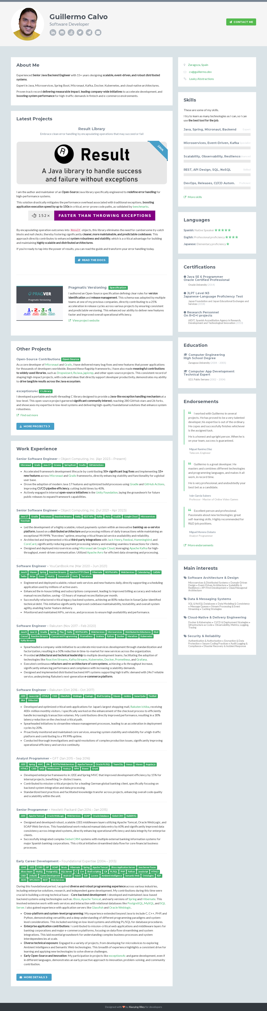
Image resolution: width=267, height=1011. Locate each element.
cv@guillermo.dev (200, 71)
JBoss (76, 899)
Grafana (141, 659)
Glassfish (97, 907)
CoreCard (30, 544)
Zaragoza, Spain (198, 64)
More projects (35, 426)
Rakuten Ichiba (139, 706)
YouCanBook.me (61, 566)
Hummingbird (143, 539)
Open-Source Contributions (38, 359)
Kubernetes (96, 659)
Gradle (134, 484)
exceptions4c (27, 391)
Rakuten (56, 626)
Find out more (27, 415)
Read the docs (91, 260)
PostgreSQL (135, 903)
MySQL (149, 903)
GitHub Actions (154, 484)
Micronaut (52, 364)
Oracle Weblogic (120, 907)
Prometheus (122, 659)
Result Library (91, 129)
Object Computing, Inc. (78, 459)
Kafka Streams (78, 659)
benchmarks (140, 206)
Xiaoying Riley (137, 1006)
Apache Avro (95, 552)
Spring (133, 899)
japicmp (88, 372)
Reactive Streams (57, 659)
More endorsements (198, 545)
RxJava (77, 372)
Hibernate (148, 899)
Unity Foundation (107, 492)
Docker (109, 659)
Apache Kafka (138, 548)
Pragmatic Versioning (87, 288)
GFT (55, 758)
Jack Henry (115, 539)
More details (34, 977)
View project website (83, 320)
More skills (193, 197)
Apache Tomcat (91, 899)
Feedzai (128, 539)
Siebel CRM (72, 839)
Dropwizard (64, 372)
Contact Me (241, 22)
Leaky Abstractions (201, 78)
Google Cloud (106, 548)
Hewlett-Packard (64, 809)
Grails (68, 364)
